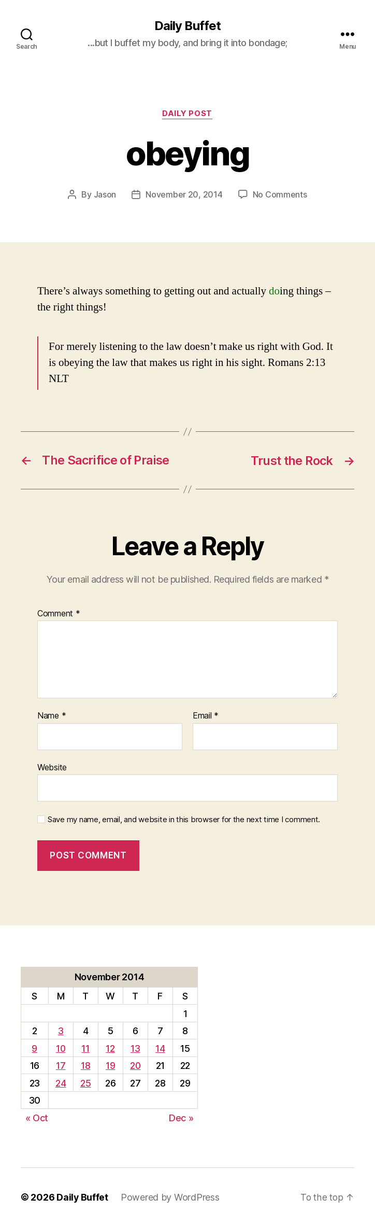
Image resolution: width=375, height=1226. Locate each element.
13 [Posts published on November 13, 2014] (135, 1047)
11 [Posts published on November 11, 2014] (85, 1047)
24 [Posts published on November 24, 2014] (60, 1082)
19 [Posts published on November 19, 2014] (109, 1065)
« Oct (37, 1117)
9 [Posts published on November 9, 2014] (34, 1047)
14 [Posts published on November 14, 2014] (160, 1047)
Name (51, 715)
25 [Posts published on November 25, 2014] (85, 1082)
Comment (58, 613)
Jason (105, 195)
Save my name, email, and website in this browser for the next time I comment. (184, 819)
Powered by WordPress (170, 1196)
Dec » (181, 1117)
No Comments (280, 195)
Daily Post (188, 114)
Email (206, 715)
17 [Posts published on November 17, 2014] (60, 1065)
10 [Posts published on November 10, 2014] (60, 1047)
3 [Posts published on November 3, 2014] (60, 1030)
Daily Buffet (187, 26)
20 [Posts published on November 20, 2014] (134, 1065)
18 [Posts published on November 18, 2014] (85, 1065)
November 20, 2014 (184, 195)
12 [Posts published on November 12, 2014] (109, 1047)
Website (52, 767)
